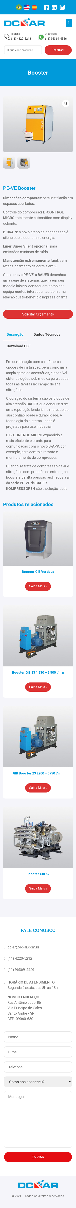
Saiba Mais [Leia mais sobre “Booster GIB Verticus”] (37, 586)
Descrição (15, 335)
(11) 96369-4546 (56, 38)
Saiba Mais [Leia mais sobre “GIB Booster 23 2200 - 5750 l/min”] (37, 788)
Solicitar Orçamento (38, 314)
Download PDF (19, 346)
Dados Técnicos (47, 335)
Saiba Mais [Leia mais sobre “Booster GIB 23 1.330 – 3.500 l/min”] (37, 687)
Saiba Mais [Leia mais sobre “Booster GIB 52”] (37, 889)
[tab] (15, 335)
